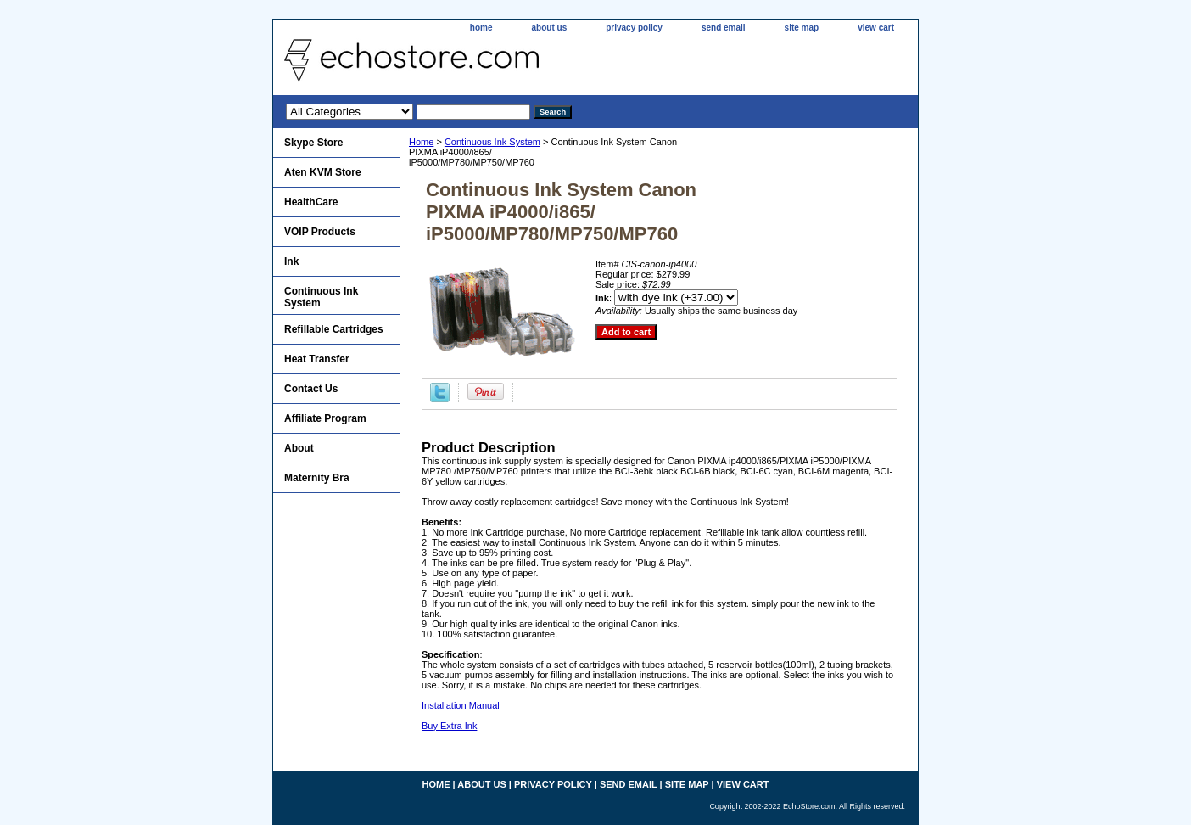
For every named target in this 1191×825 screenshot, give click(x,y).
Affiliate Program (325, 418)
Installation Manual (461, 705)
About (299, 448)
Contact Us (311, 389)
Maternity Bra (316, 478)
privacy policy (634, 27)
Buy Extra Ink (449, 726)
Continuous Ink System (492, 142)
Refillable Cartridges (333, 329)
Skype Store (313, 143)
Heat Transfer (316, 359)
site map (802, 27)
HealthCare (311, 202)
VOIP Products (319, 232)
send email (724, 27)
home (481, 27)
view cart (876, 27)
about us (550, 27)
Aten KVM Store (322, 172)
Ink (291, 261)
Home (421, 142)
